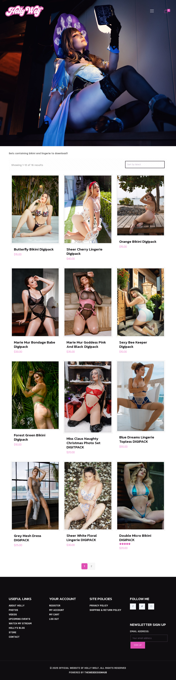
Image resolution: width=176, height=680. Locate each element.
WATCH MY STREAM (20, 623)
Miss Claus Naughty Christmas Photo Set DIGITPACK (83, 443)
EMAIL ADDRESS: (139, 631)
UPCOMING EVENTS (19, 619)
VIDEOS (13, 614)
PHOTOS (13, 610)
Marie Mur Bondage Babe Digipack (34, 344)
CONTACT (14, 637)
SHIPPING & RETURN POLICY (105, 610)
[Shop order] (145, 164)
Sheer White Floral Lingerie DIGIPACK (82, 537)
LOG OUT (54, 619)
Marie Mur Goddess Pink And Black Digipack (86, 344)
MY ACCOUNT (56, 610)
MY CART (54, 614)
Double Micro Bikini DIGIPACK (135, 537)
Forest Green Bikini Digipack (29, 437)
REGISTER (54, 605)
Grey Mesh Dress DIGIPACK (27, 538)
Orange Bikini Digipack (138, 241)
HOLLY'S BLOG (17, 628)
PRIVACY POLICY (99, 605)
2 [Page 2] (91, 566)
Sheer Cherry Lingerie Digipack (84, 251)
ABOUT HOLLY (16, 605)
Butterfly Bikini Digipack (34, 249)
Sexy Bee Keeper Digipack (133, 344)
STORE (12, 632)
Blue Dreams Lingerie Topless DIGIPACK (136, 439)
